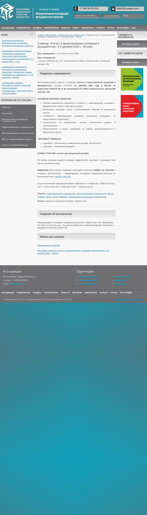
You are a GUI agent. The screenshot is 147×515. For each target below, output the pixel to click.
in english (54, 9)
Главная (41, 35)
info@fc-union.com (128, 8)
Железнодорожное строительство (18, 133)
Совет (76, 28)
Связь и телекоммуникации (15, 145)
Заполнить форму (131, 44)
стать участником (112, 16)
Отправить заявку (130, 62)
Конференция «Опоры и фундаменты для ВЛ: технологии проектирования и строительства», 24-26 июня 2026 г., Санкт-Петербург (17, 88)
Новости (65, 28)
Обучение (77, 293)
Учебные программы (87, 284)
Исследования (120, 284)
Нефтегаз (6, 107)
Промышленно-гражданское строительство (15, 120)
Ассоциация (7, 28)
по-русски (43, 9)
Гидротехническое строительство (18, 127)
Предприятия (23, 28)
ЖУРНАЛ (101, 28)
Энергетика (7, 113)
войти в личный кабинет (86, 16)
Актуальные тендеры (88, 277)
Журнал (104, 293)
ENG (134, 28)
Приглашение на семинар (49, 245)
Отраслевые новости (87, 280)
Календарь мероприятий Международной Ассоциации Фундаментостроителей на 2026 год (17, 43)
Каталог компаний (121, 277)
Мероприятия (52, 28)
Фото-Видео (123, 28)
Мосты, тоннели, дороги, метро (16, 139)
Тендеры (37, 28)
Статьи (110, 28)
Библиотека (87, 28)
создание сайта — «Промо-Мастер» (129, 299)
